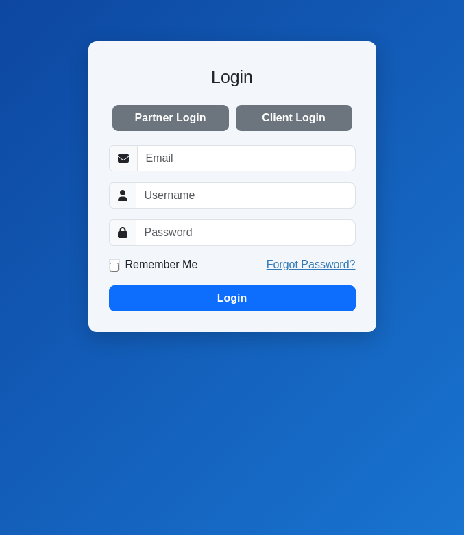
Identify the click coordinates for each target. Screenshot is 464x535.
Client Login (293, 117)
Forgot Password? (311, 264)
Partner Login (170, 117)
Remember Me (161, 264)
